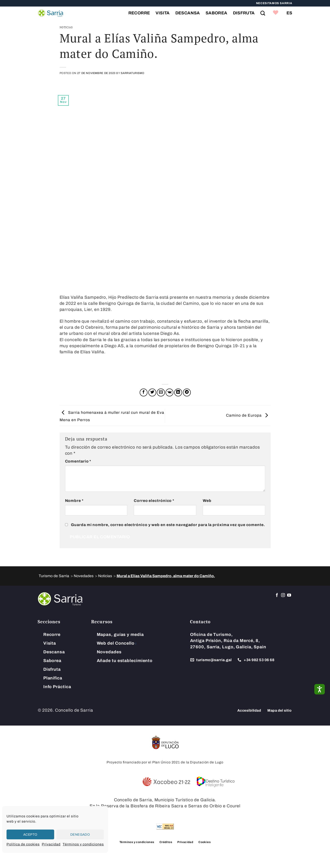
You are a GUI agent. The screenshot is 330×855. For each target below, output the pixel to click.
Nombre (74, 501)
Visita (162, 13)
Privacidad (51, 844)
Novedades (109, 652)
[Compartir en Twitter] (152, 392)
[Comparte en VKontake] (169, 392)
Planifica (52, 678)
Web (207, 501)
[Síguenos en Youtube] (289, 595)
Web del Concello (115, 643)
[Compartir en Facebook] (143, 392)
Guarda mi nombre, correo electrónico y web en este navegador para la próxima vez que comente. (168, 525)
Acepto (30, 834)
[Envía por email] (161, 392)
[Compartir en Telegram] (187, 392)
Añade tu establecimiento (125, 660)
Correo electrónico (154, 501)
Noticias (66, 27)
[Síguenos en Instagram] (283, 595)
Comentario (78, 461)
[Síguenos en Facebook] (277, 595)
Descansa (187, 13)
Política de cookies (23, 844)
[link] (276, 13)
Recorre (139, 13)
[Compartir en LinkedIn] (178, 392)
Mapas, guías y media (120, 634)
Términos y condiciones (83, 844)
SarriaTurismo (132, 73)
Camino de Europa (248, 415)
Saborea (216, 13)
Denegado (80, 834)
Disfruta (244, 13)
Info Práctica (57, 686)
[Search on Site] (262, 13)
